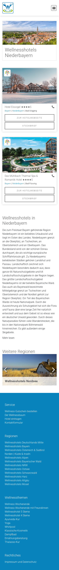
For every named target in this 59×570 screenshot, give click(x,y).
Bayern (8, 111)
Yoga (7, 523)
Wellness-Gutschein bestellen (21, 411)
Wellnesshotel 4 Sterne (17, 515)
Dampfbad (10, 534)
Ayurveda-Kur (12, 519)
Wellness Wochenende (17, 504)
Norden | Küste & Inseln (17, 453)
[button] (54, 8)
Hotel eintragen (13, 418)
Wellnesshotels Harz (16, 476)
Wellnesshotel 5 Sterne (17, 511)
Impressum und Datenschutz (21, 561)
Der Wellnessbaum (15, 415)
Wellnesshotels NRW (16, 465)
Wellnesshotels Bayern (17, 446)
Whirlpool (10, 526)
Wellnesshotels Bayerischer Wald (23, 461)
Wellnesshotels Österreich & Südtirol (25, 450)
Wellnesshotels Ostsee (17, 469)
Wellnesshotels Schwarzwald (21, 472)
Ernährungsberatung (16, 538)
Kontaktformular (14, 422)
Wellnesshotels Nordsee (21, 381)
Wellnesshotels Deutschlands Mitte (24, 442)
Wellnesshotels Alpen (16, 457)
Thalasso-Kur (12, 541)
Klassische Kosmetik (16, 530)
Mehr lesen (8, 337)
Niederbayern (18, 111)
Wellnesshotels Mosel (17, 484)
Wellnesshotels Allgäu (17, 480)
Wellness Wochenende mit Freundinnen (26, 507)
